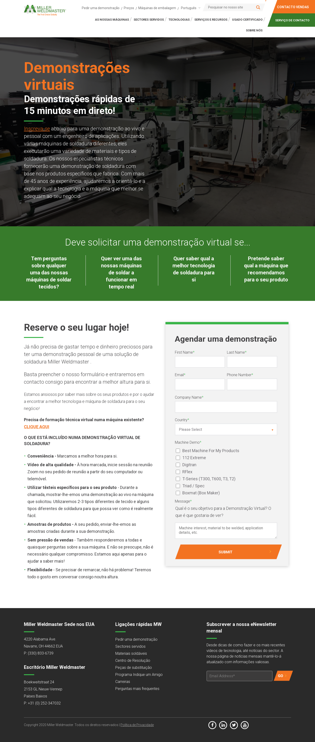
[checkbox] (226, 471)
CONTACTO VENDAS (293, 7)
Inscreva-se (37, 129)
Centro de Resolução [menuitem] (132, 660)
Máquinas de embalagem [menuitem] (157, 8)
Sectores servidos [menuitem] (130, 646)
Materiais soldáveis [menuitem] (131, 653)
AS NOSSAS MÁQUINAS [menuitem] (112, 19)
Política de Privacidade (137, 725)
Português (188, 8)
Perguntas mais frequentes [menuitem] (137, 688)
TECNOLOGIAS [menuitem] (179, 19)
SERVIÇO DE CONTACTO (292, 20)
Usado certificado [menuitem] (247, 19)
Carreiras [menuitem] (122, 681)
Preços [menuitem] (129, 8)
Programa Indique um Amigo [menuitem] (139, 674)
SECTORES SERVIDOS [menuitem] (149, 19)
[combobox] (190, 8)
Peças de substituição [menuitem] (133, 667)
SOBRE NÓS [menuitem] (254, 30)
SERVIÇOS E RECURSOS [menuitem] (210, 19)
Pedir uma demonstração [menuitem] (101, 8)
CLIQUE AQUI (36, 426)
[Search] (234, 7)
